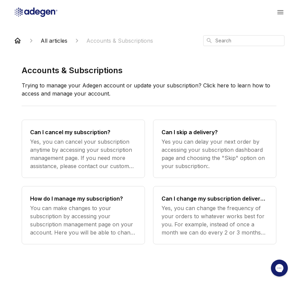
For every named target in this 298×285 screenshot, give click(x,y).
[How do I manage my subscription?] (83, 215)
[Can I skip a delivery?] (214, 149)
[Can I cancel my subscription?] (83, 149)
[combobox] (243, 40)
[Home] (18, 41)
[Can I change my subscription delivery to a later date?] (214, 215)
